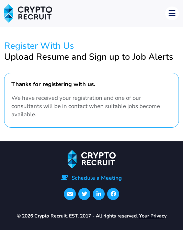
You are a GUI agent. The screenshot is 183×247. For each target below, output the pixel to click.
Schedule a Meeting (96, 178)
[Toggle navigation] (172, 13)
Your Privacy (153, 216)
